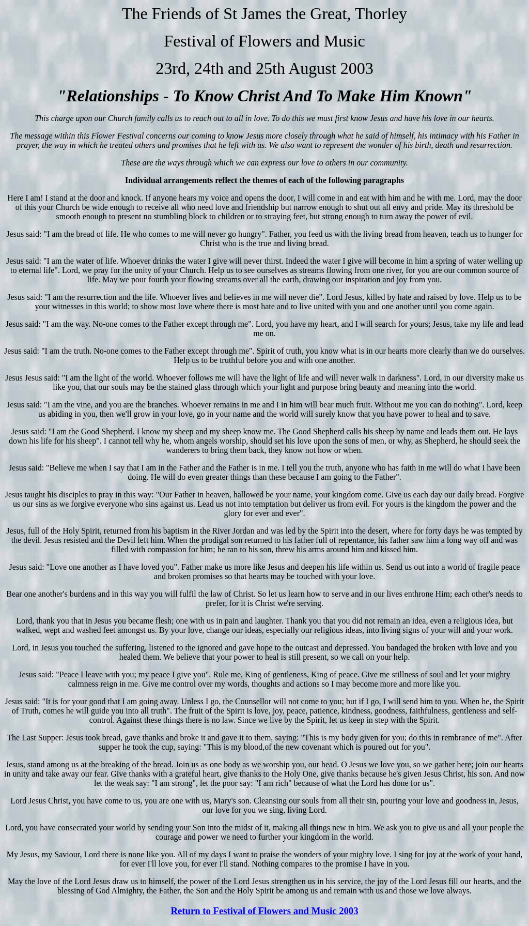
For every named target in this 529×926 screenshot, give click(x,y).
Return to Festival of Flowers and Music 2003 (264, 910)
